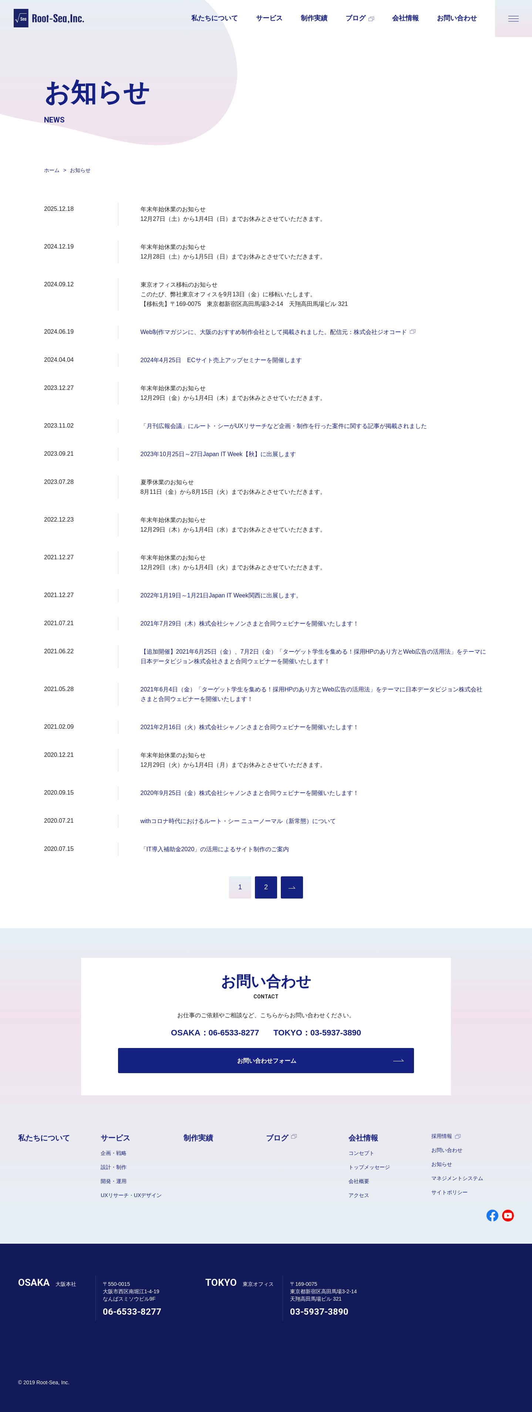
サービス (269, 18)
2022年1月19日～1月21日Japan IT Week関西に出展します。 (221, 595)
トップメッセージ (369, 1167)
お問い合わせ (457, 18)
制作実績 (314, 18)
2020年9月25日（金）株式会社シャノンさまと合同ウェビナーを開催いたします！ (250, 793)
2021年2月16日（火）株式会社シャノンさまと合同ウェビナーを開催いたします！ (250, 727)
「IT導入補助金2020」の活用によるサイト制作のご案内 (215, 849)
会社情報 (405, 18)
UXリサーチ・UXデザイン (131, 1195)
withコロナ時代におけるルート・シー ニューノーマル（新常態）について (238, 821)
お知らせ (441, 1164)
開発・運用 (114, 1181)
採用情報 (446, 1136)
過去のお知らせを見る (292, 887)
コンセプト (361, 1153)
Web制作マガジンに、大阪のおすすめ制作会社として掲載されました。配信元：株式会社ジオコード (278, 332)
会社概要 (359, 1181)
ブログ (360, 18)
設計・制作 (114, 1167)
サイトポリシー (449, 1192)
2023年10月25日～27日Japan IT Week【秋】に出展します (218, 454)
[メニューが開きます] (513, 18)
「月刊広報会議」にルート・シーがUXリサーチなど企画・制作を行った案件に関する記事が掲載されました (284, 426)
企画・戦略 (114, 1153)
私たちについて (214, 18)
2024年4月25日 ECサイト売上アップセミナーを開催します (221, 360)
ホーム (52, 170)
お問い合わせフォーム (266, 1061)
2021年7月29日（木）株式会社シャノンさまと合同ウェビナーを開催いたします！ (250, 623)
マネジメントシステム (457, 1178)
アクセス (359, 1195)
